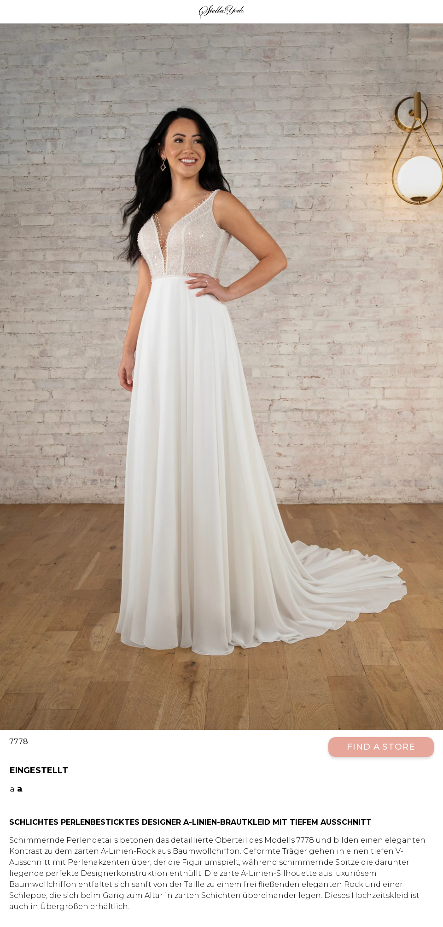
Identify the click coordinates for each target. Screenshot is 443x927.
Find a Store (381, 746)
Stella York (221, 11)
